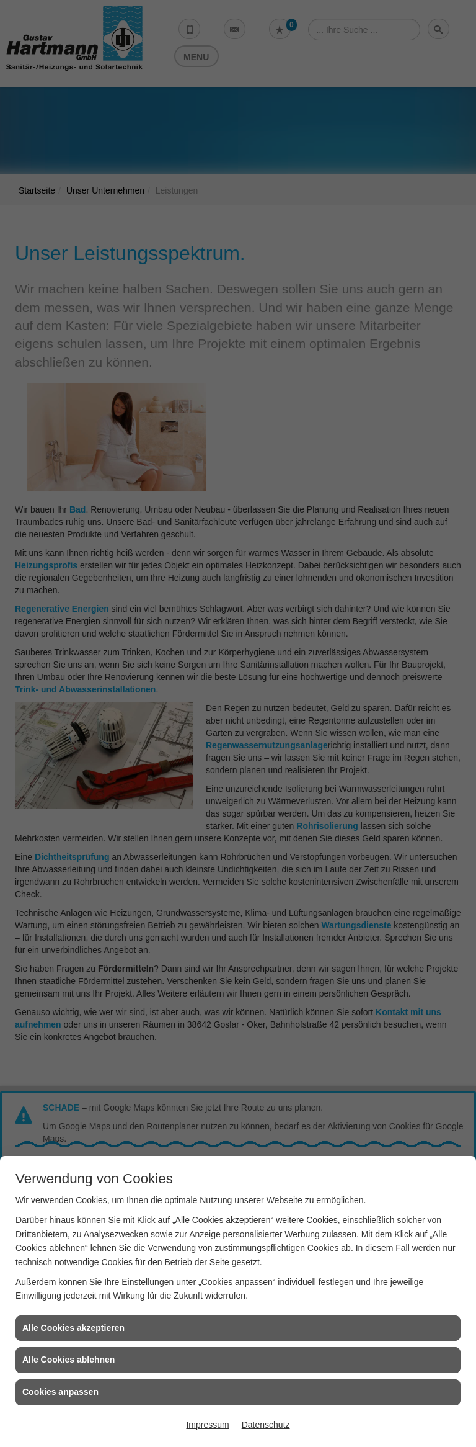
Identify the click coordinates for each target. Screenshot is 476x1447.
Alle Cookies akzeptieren (73, 1328)
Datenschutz (266, 1425)
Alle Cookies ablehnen (68, 1359)
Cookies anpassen (60, 1392)
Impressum (207, 1425)
